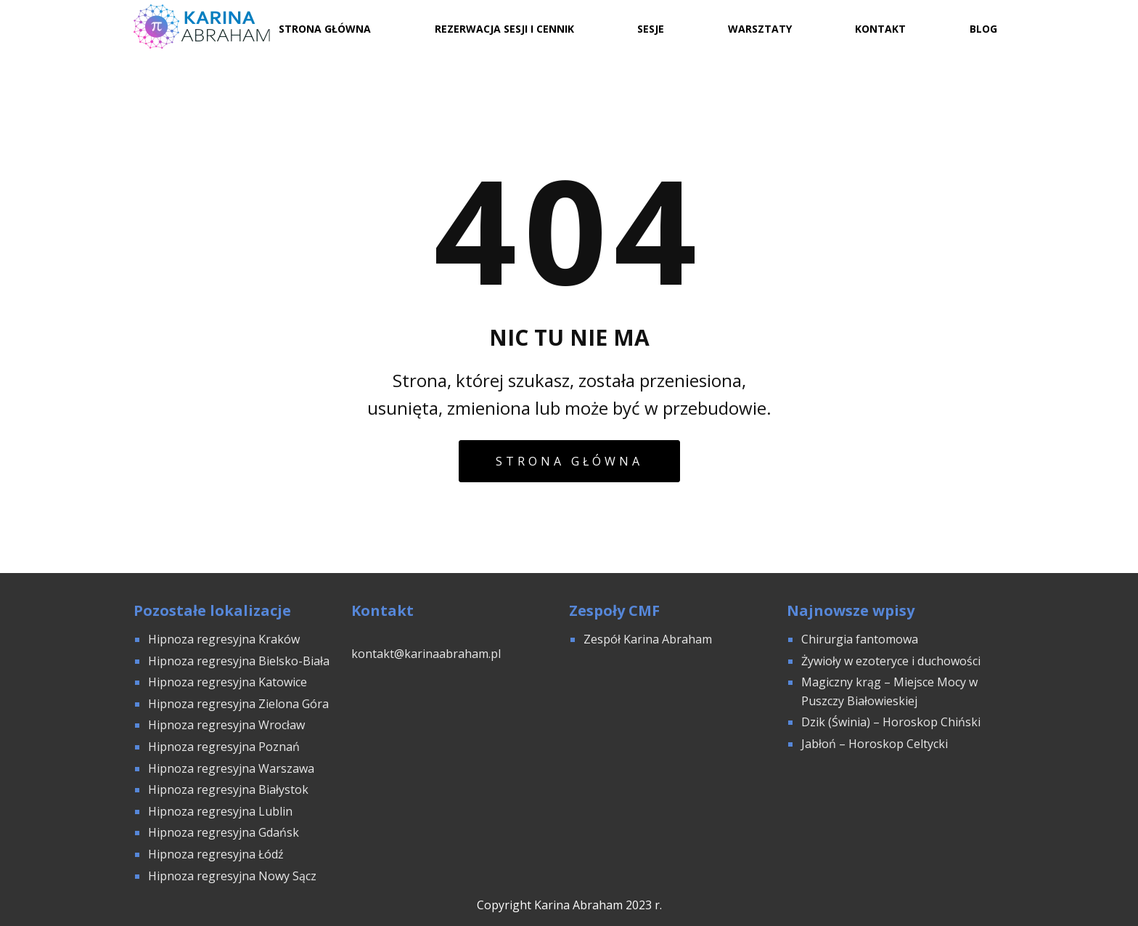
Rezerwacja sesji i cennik (504, 29)
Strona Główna (325, 29)
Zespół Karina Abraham (648, 639)
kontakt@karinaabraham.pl (426, 654)
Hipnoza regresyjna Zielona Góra (238, 704)
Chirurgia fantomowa (859, 639)
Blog (983, 29)
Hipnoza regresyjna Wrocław (228, 725)
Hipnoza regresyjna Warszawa (231, 768)
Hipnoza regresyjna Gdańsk (223, 832)
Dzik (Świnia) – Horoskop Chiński (891, 722)
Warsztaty (760, 29)
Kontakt (880, 29)
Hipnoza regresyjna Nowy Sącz (232, 876)
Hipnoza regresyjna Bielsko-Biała (238, 661)
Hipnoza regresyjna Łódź (216, 854)
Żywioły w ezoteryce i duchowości (891, 661)
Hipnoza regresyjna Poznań (224, 747)
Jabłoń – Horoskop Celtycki (874, 744)
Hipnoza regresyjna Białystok (228, 789)
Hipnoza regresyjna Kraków (224, 639)
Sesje (650, 29)
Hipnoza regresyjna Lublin (220, 811)
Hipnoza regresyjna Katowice (227, 682)
